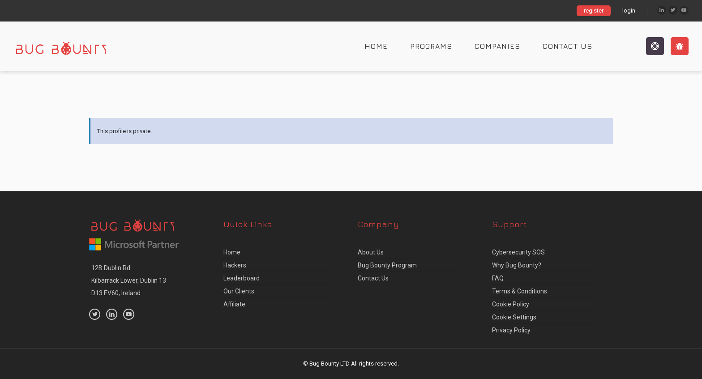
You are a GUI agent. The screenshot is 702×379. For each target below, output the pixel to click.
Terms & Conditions (519, 291)
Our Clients (238, 291)
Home (376, 46)
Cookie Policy (510, 304)
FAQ (498, 278)
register (594, 10)
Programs (431, 46)
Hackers (234, 265)
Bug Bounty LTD (329, 363)
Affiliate (234, 304)
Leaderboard (241, 278)
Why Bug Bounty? (516, 265)
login (628, 10)
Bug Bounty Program (387, 265)
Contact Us (567, 46)
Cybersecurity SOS (518, 252)
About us (371, 252)
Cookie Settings (514, 317)
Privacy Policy (511, 330)
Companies (497, 46)
